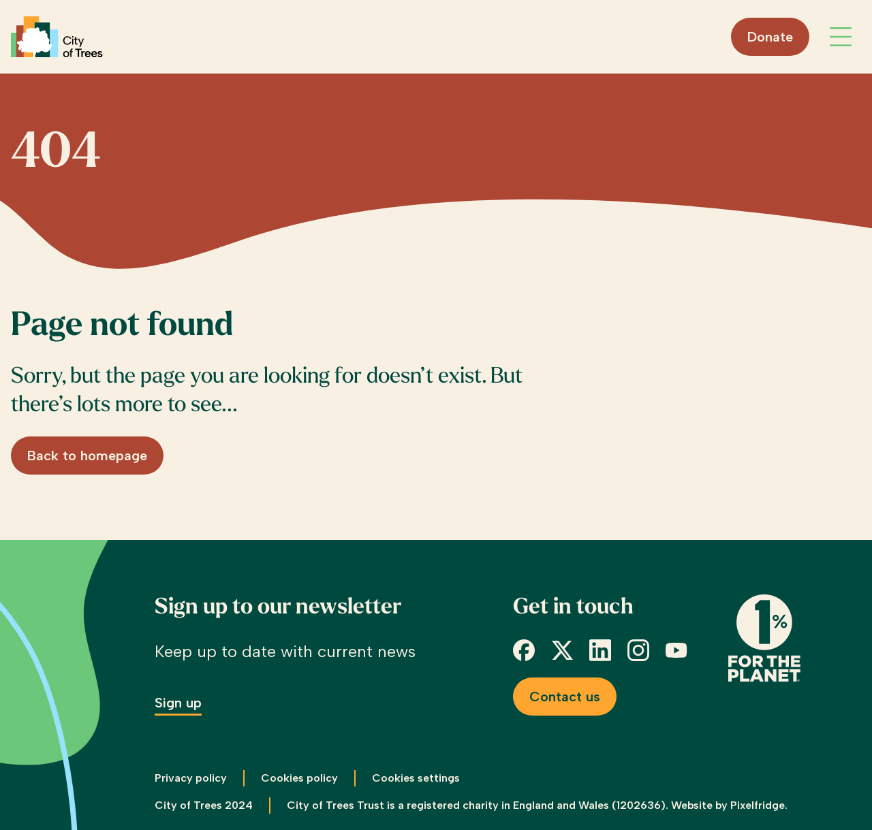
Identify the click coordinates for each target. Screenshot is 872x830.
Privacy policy (191, 777)
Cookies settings (416, 777)
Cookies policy (299, 777)
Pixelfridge (757, 805)
